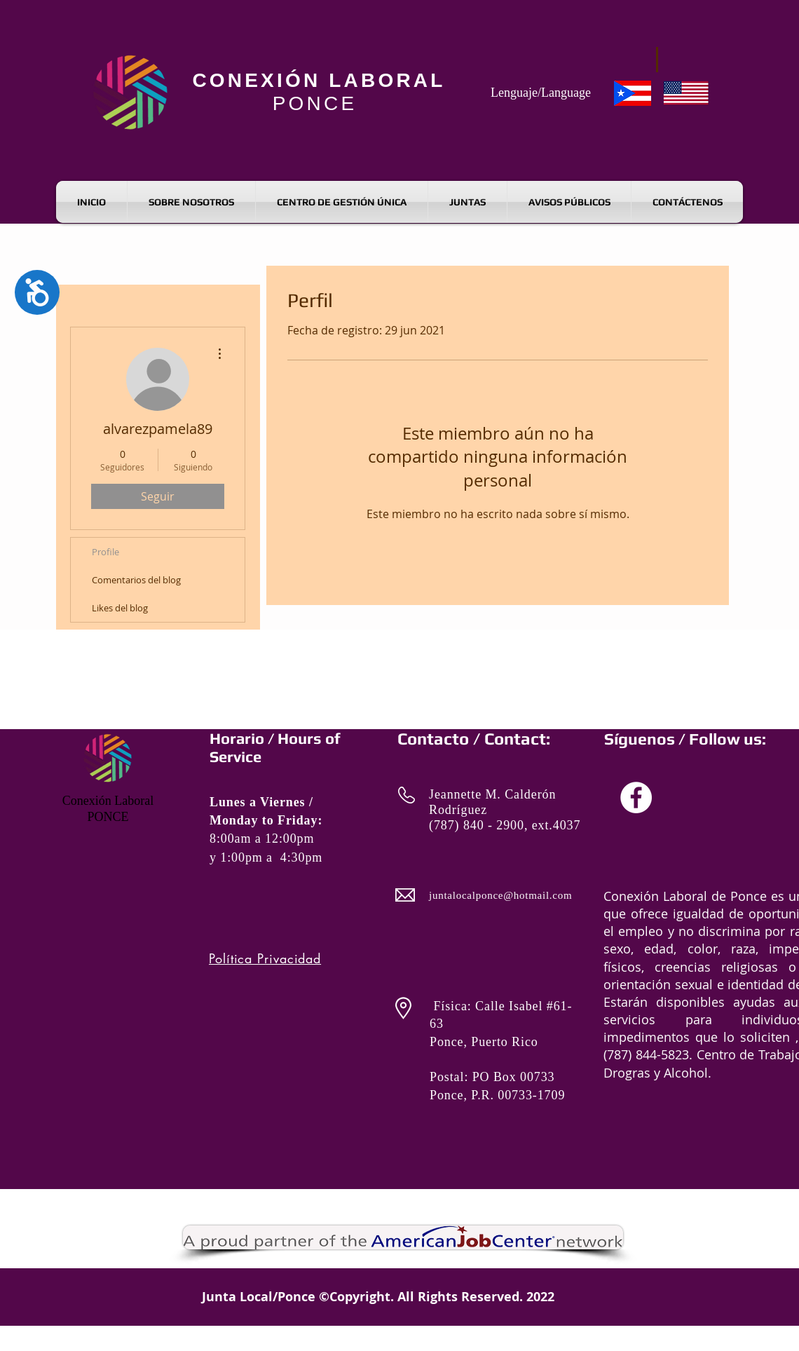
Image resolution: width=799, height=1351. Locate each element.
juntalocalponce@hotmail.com (500, 895)
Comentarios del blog (136, 579)
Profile (105, 551)
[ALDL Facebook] (636, 797)
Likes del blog (120, 608)
